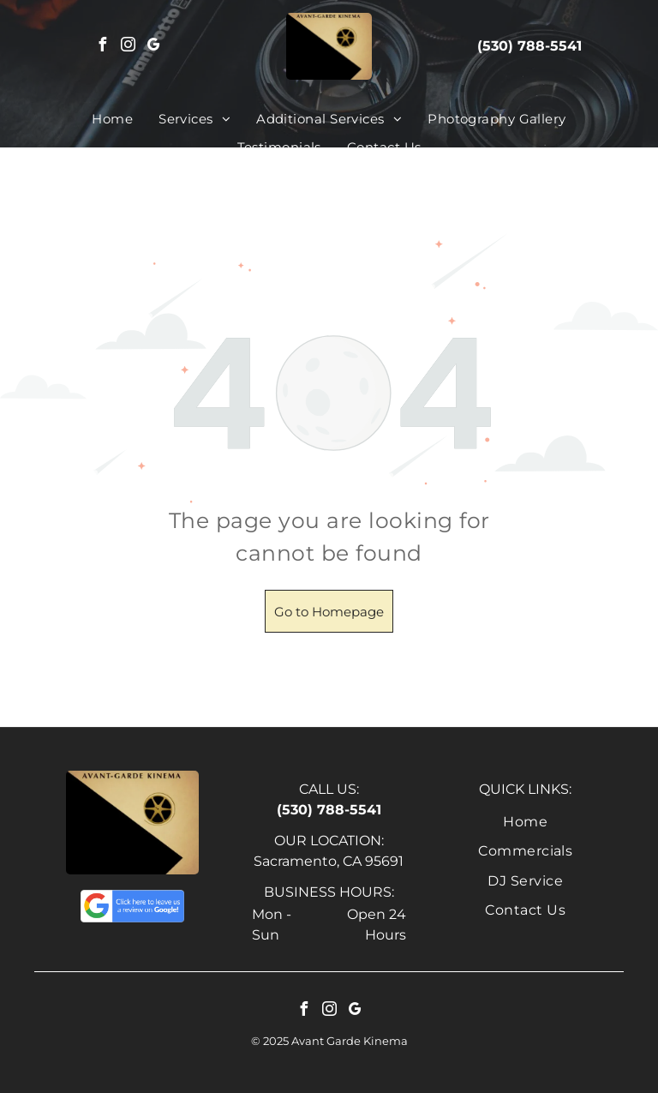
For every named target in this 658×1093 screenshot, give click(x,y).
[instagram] (128, 46)
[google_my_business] (154, 46)
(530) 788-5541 (529, 46)
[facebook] (103, 46)
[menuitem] (112, 119)
